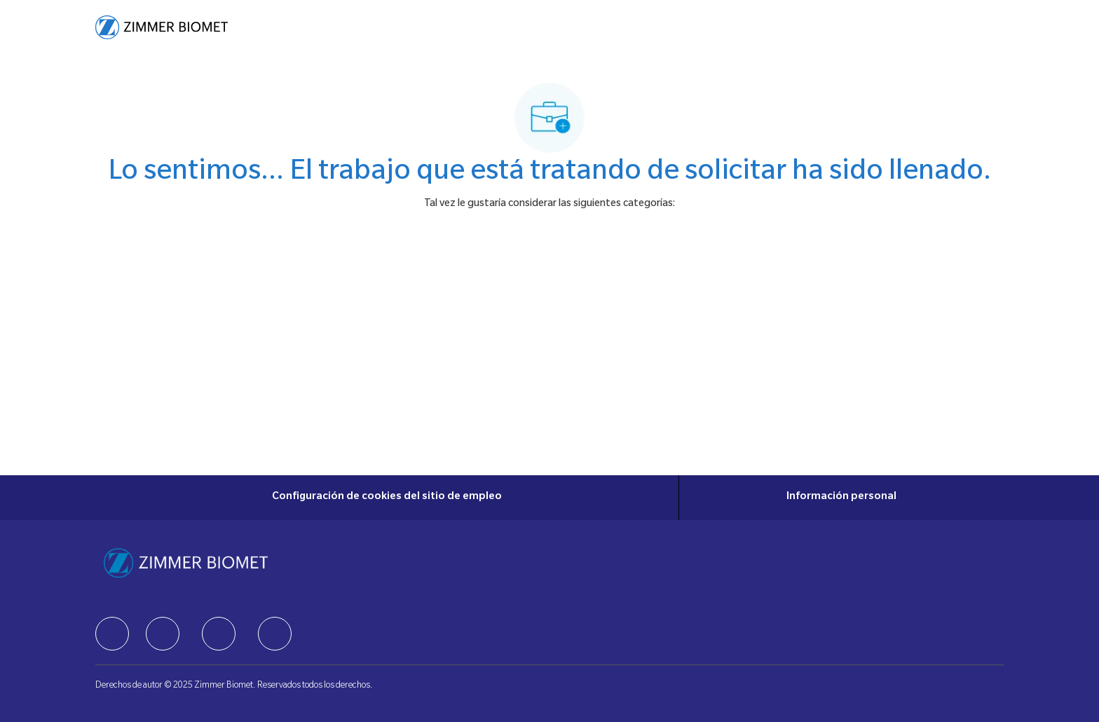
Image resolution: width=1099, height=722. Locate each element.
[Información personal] (841, 497)
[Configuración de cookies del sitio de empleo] (387, 497)
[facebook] (112, 634)
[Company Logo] (161, 27)
